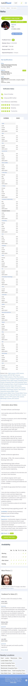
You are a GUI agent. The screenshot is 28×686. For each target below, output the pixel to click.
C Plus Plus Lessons (18, 377)
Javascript (4, 294)
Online (18, 118)
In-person (6, 118)
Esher (20, 658)
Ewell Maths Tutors (6, 670)
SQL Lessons (14, 8)
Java (3, 286)
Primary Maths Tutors (21, 393)
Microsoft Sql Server (6, 312)
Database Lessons (5, 387)
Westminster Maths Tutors (8, 665)
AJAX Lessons (20, 373)
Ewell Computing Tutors (18, 670)
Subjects (8, 8)
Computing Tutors (5, 380)
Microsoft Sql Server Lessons (18, 395)
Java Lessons (22, 389)
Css (3, 234)
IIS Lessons (22, 387)
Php (3, 332)
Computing (4, 220)
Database (4, 245)
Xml (3, 363)
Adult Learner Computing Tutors (18, 380)
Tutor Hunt (3, 8)
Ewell (2, 658)
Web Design (4, 353)
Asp (3, 143)
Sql (2, 341)
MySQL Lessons (4, 396)
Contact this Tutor (12, 18)
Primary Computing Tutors (7, 382)
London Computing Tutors (8, 663)
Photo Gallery (10, 588)
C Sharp (3, 185)
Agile (3, 123)
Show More (4, 650)
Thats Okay (13, 682)
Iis (2, 268)
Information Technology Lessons (9, 389)
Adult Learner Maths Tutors (7, 393)
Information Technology (7, 276)
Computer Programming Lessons (18, 378)
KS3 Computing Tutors (21, 382)
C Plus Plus (4, 172)
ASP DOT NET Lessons (14, 375)
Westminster (14, 658)
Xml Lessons (15, 398)
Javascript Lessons (5, 391)
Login (15, 3)
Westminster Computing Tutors (9, 668)
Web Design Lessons (5, 398)
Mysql (3, 322)
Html (3, 255)
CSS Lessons (17, 386)
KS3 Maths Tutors (5, 395)
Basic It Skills (5, 162)
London (7, 658)
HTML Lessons (15, 387)
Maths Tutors (14, 391)
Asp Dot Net (4, 151)
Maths (3, 304)
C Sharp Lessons (4, 378)
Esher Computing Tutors (19, 673)
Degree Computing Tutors (7, 386)
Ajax (3, 133)
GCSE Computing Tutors (6, 384)
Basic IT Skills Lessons (6, 377)
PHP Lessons (13, 396)
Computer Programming (7, 199)
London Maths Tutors (6, 660)
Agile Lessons (12, 373)
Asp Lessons (3, 375)
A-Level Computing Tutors (20, 384)
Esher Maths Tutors (6, 673)
